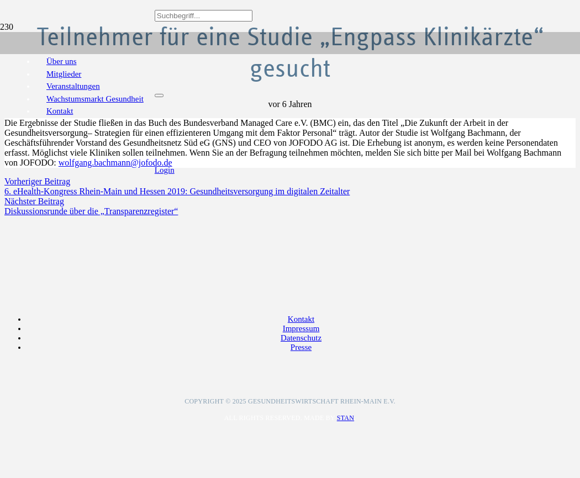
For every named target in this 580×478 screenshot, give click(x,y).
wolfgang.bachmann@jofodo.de (115, 162)
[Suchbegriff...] (203, 16)
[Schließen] (159, 95)
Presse (301, 347)
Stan (345, 418)
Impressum (301, 328)
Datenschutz (301, 337)
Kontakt (301, 319)
